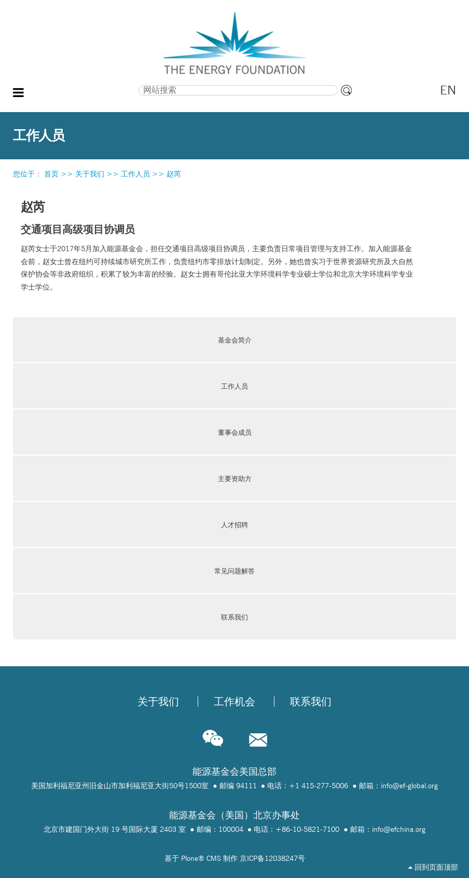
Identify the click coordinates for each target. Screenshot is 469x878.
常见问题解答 (234, 571)
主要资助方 (235, 478)
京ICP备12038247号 (272, 858)
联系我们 (234, 617)
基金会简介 (235, 340)
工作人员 (135, 174)
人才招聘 (234, 524)
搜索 (78, 84)
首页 (51, 174)
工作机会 (234, 701)
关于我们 (89, 174)
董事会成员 (235, 432)
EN (448, 90)
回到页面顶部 (433, 867)
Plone (189, 858)
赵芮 (174, 174)
